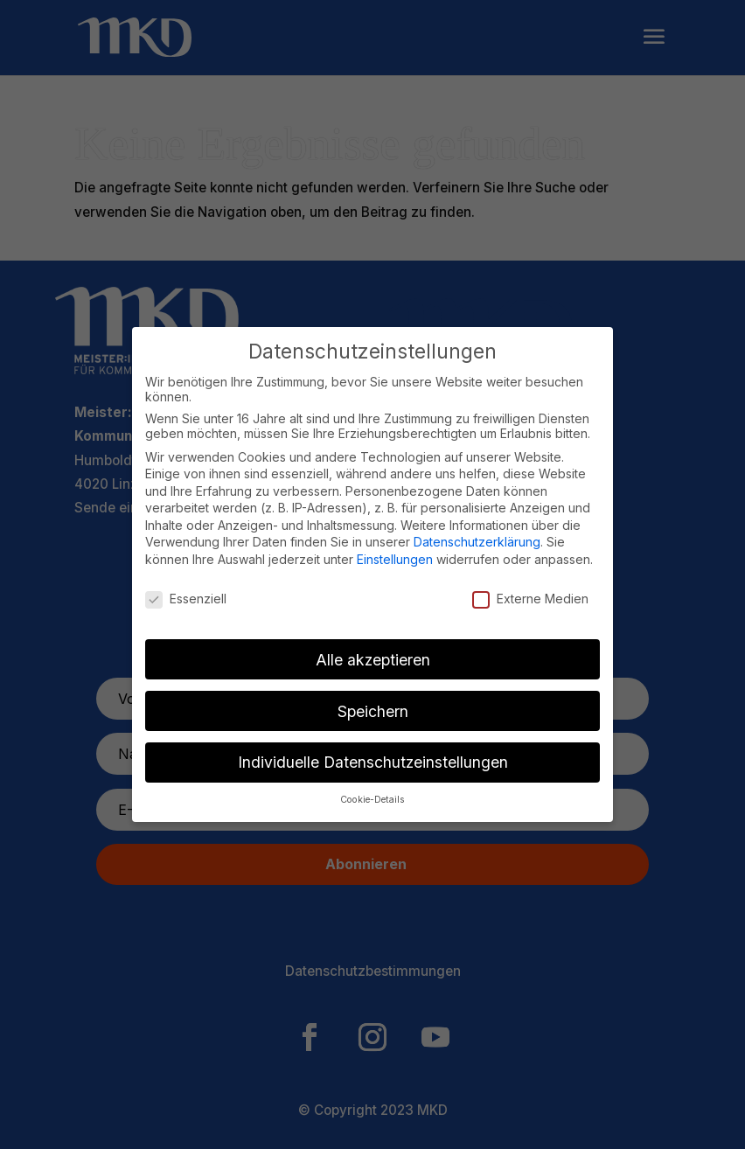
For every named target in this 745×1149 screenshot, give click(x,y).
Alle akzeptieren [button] (373, 660)
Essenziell (185, 598)
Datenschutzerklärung (477, 541)
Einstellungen (395, 559)
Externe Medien (530, 598)
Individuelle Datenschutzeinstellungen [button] (373, 762)
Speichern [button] (373, 711)
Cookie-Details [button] (372, 799)
